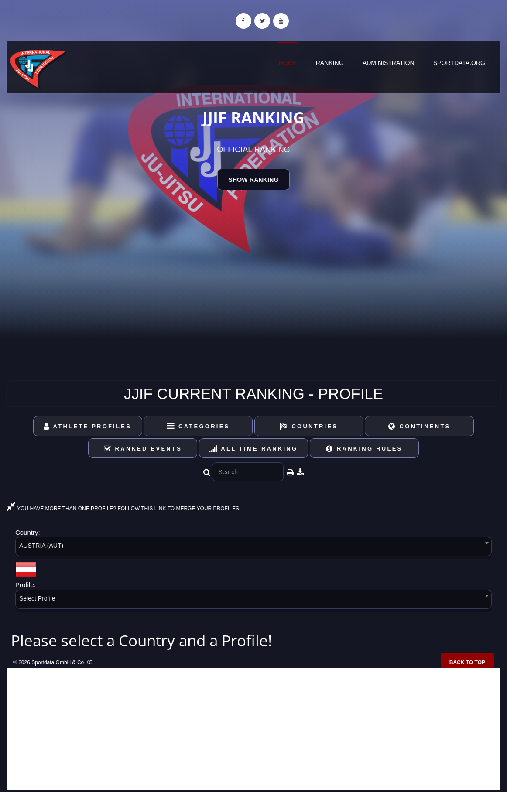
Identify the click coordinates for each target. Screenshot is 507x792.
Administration (389, 62)
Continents (419, 426)
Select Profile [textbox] (37, 598)
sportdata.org (459, 62)
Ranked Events (143, 448)
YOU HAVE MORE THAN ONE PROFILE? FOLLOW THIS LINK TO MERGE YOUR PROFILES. (123, 508)
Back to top (467, 662)
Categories (198, 426)
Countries (309, 426)
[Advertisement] (253, 729)
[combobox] (253, 548)
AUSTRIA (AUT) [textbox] (41, 545)
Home (287, 62)
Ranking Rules (364, 448)
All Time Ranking (253, 448)
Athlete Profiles (87, 426)
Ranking (330, 62)
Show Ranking (253, 179)
